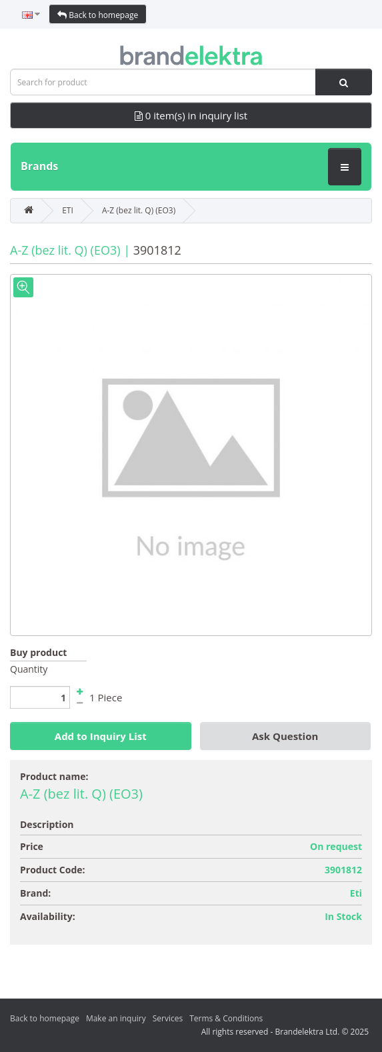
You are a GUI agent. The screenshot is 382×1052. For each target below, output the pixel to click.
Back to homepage (97, 15)
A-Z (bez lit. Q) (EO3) (138, 210)
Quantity (28, 669)
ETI (67, 210)
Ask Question (285, 736)
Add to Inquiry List (101, 736)
